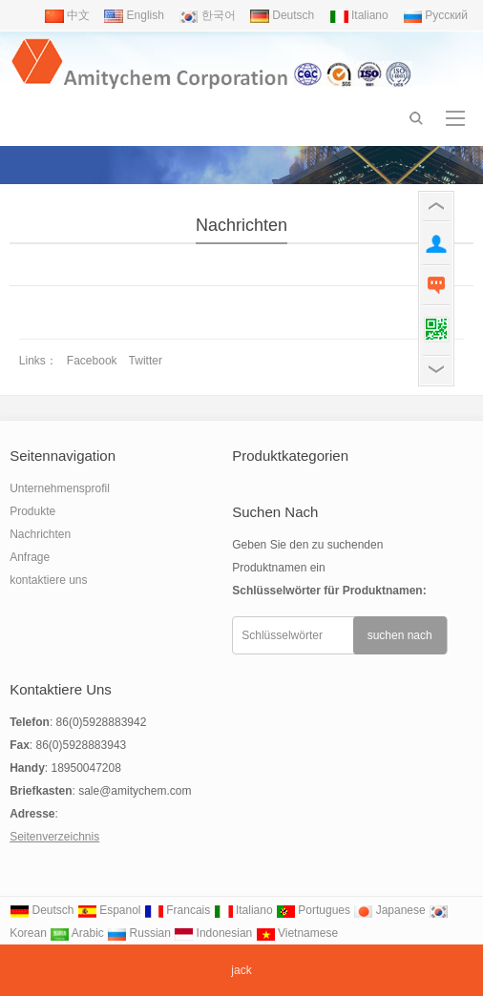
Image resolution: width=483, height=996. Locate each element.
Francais (177, 910)
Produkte (32, 511)
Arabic (77, 933)
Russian (139, 933)
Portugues (313, 910)
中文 (67, 15)
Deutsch (282, 15)
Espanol (109, 910)
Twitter (145, 360)
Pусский (435, 15)
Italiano (358, 15)
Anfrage (30, 557)
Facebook (92, 360)
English (134, 15)
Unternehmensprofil (60, 488)
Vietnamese (297, 933)
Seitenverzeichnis (54, 836)
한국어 (206, 15)
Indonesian (213, 933)
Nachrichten (241, 225)
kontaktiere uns (48, 580)
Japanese (389, 910)
